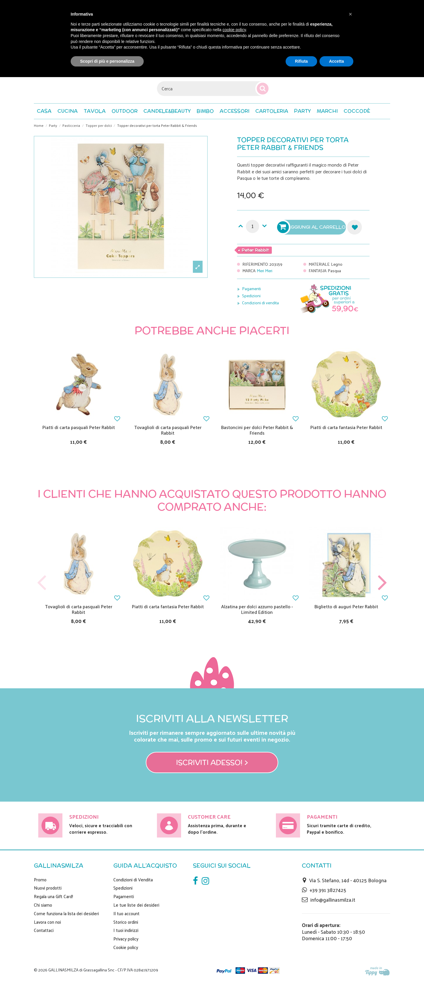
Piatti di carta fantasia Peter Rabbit (346, 427)
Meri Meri (264, 270)
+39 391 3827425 (327, 889)
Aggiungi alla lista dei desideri (354, 227)
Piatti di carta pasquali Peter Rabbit (78, 427)
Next (382, 582)
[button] (357, 111)
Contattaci (44, 930)
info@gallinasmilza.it (332, 899)
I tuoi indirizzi (125, 930)
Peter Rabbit (255, 250)
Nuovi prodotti (48, 888)
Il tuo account (126, 913)
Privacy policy (125, 939)
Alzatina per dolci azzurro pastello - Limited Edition (257, 609)
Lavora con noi (47, 922)
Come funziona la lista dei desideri (66, 913)
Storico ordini (125, 922)
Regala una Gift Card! (53, 896)
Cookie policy (125, 947)
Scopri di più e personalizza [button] (107, 61)
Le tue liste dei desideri (136, 905)
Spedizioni (251, 295)
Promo (40, 879)
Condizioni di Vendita (133, 879)
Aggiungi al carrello (312, 227)
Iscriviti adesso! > (212, 762)
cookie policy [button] (234, 29)
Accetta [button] (336, 61)
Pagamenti (251, 288)
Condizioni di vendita (260, 302)
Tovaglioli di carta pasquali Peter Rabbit (167, 430)
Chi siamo (43, 905)
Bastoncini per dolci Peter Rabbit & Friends (257, 430)
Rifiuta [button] (301, 61)
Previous (42, 582)
